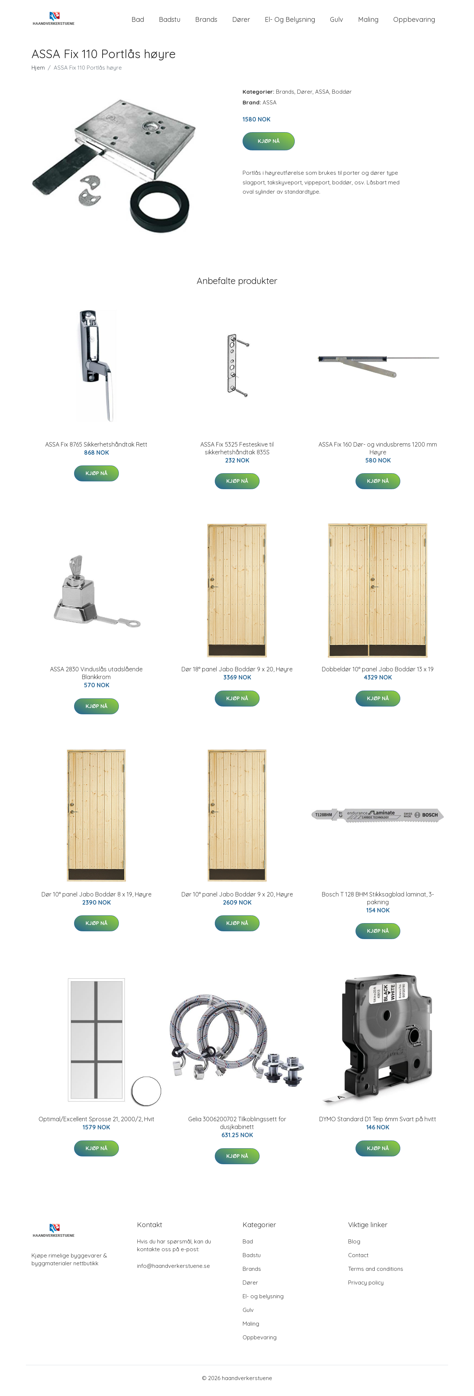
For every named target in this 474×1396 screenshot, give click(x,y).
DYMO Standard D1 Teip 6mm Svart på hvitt (377, 1124)
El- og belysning (290, 22)
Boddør (342, 96)
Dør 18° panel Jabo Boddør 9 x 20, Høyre (237, 674)
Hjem (38, 72)
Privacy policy (366, 1287)
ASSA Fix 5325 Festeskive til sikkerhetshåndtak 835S (237, 453)
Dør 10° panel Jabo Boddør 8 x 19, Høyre (96, 899)
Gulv (336, 22)
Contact (358, 1260)
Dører (241, 22)
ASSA (322, 96)
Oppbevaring (414, 22)
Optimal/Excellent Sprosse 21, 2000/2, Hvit (96, 1124)
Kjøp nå (269, 146)
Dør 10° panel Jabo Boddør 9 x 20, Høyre (237, 899)
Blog (354, 1246)
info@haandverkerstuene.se (173, 1271)
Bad (137, 22)
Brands (206, 22)
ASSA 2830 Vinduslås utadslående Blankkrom (96, 678)
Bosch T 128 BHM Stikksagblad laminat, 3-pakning (378, 903)
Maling (368, 22)
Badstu (169, 22)
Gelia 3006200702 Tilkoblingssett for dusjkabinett (237, 1128)
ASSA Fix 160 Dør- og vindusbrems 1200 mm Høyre (377, 453)
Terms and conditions (375, 1274)
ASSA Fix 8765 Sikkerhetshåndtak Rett (96, 449)
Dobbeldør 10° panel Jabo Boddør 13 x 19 (378, 674)
